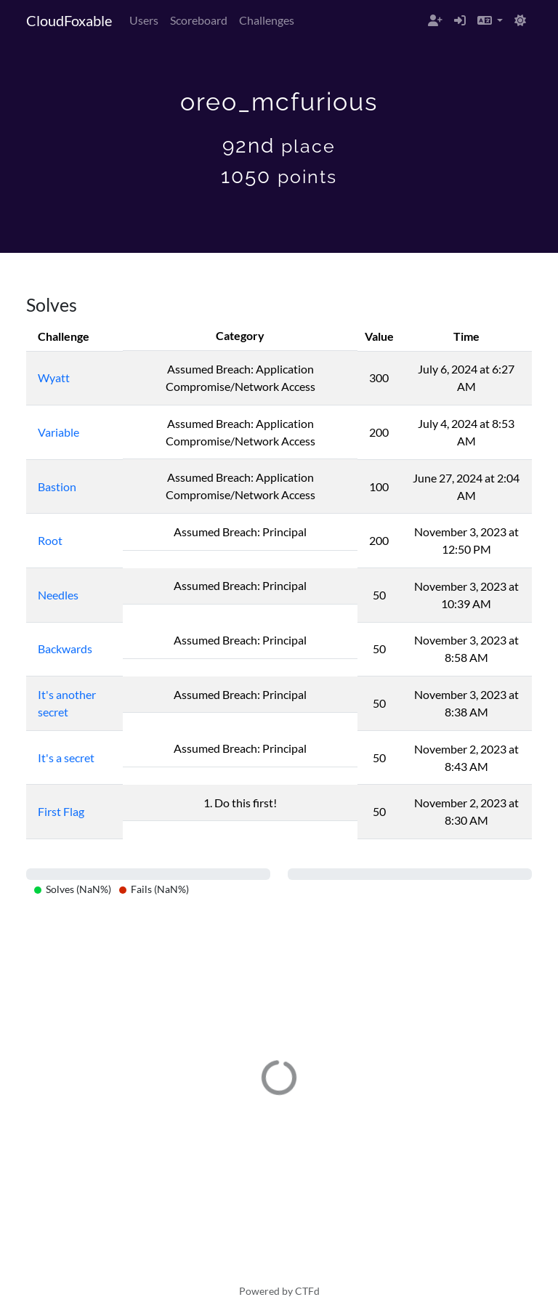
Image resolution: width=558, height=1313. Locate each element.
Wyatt (54, 377)
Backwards (65, 648)
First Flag (61, 811)
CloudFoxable (69, 20)
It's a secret (66, 757)
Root (50, 540)
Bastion (57, 486)
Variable (58, 432)
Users (143, 20)
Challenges (266, 20)
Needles (58, 595)
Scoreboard (198, 20)
